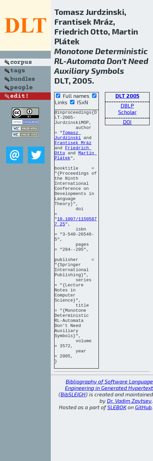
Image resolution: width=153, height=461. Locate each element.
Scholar (127, 112)
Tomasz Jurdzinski (67, 140)
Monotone (73, 51)
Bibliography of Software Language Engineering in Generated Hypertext (109, 435)
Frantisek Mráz (72, 150)
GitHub (143, 458)
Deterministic (121, 51)
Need (138, 61)
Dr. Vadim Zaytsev (129, 451)
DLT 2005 (127, 95)
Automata (86, 61)
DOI (127, 121)
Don (114, 61)
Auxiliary (71, 70)
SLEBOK (116, 458)
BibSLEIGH (73, 445)
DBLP (127, 105)
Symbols (107, 70)
